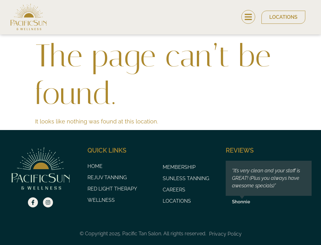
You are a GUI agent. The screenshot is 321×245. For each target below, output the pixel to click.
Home (95, 166)
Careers (174, 190)
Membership (179, 167)
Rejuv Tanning (107, 177)
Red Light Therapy (112, 189)
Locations (177, 201)
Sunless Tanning (186, 178)
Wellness (101, 200)
